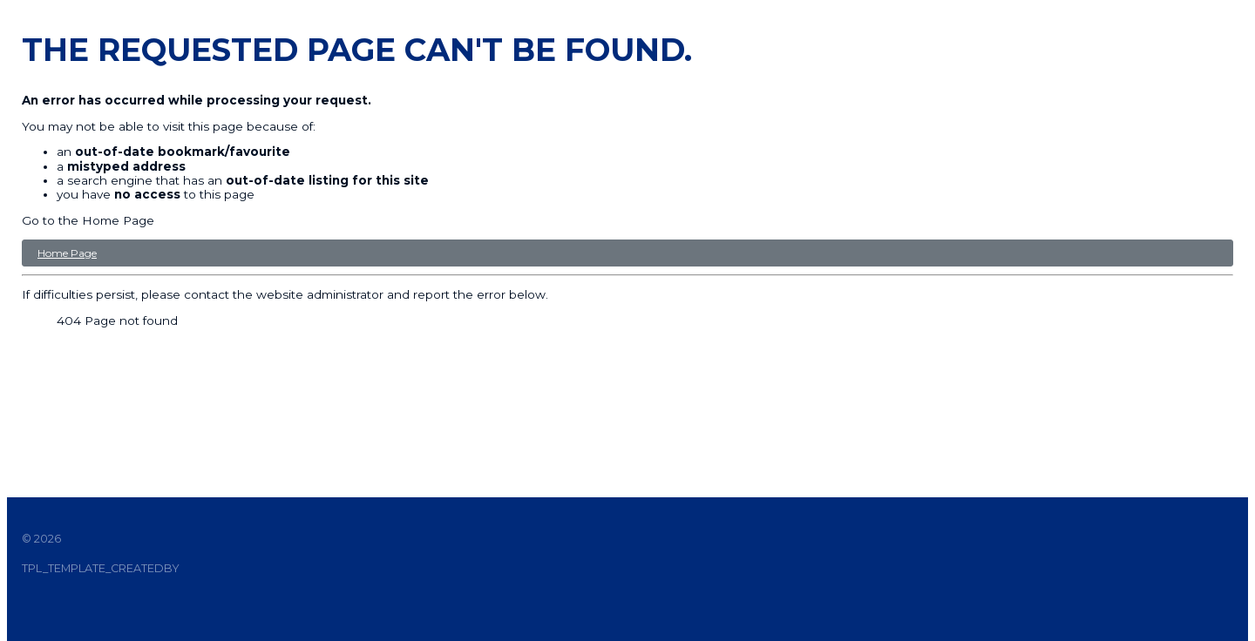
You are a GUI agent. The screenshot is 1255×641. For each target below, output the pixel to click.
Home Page (67, 253)
